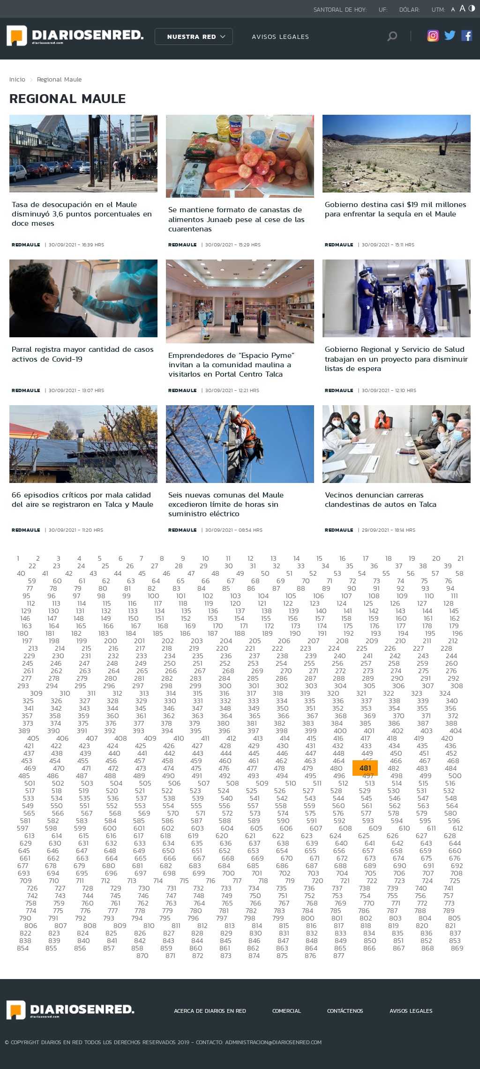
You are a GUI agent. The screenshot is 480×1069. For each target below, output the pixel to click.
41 (45, 573)
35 (349, 566)
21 (461, 558)
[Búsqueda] (389, 36)
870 (142, 955)
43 (93, 573)
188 (239, 633)
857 (108, 948)
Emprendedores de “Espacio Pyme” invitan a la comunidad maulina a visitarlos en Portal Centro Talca (231, 364)
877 (338, 955)
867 (399, 948)
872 (197, 955)
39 (448, 566)
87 (276, 588)
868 (427, 948)
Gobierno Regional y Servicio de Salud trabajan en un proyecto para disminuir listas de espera (396, 358)
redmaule (26, 244)
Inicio (17, 79)
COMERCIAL (286, 1011)
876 (310, 955)
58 (460, 573)
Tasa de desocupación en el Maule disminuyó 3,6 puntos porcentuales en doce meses (82, 214)
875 (282, 955)
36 (374, 566)
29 (204, 566)
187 (213, 633)
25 (105, 566)
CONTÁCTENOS (345, 1011)
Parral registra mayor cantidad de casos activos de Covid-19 (83, 353)
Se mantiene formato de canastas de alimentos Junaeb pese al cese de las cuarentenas (236, 219)
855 (51, 948)
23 (56, 566)
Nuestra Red (191, 36)
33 (301, 566)
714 (158, 880)
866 (369, 948)
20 (436, 558)
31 (253, 566)
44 (117, 573)
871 (170, 955)
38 (423, 566)
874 (254, 955)
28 (179, 566)
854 (23, 948)
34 (325, 566)
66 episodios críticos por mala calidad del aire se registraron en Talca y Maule (82, 499)
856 (80, 948)
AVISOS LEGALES (280, 36)
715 (184, 880)
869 (457, 948)
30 (229, 566)
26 (130, 566)
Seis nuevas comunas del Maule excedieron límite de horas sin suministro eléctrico (226, 504)
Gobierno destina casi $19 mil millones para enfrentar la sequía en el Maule (395, 209)
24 (81, 566)
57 (435, 573)
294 (52, 685)
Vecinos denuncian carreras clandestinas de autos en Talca (380, 499)
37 (398, 566)
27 (154, 566)
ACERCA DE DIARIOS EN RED (210, 1011)
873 (226, 955)
